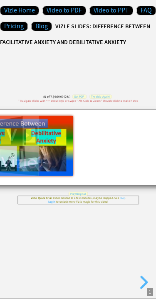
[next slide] (142, 282)
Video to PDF (64, 10)
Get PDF (79, 96)
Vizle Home (19, 10)
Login (51, 202)
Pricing (14, 26)
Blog (41, 26)
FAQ (146, 10)
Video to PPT (111, 10)
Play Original (78, 194)
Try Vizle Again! (100, 96)
